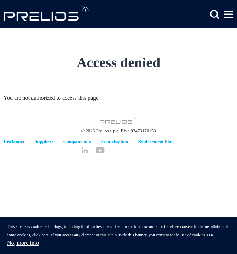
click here (40, 237)
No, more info (23, 245)
